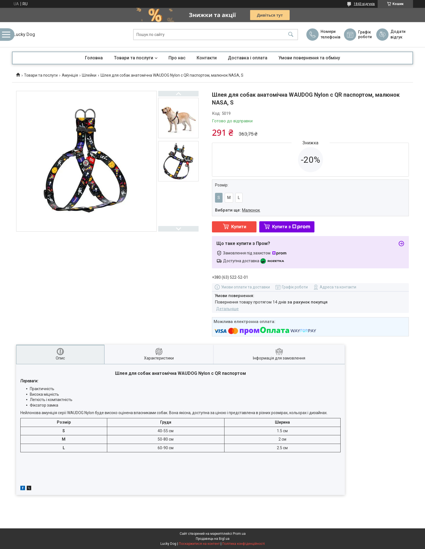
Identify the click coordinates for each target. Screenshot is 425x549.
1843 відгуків (364, 4)
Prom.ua (239, 534)
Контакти (207, 57)
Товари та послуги (133, 57)
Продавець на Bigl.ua (212, 539)
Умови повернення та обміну (309, 57)
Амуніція (70, 75)
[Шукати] (290, 35)
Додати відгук (398, 34)
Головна (94, 57)
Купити (238, 226)
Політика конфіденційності (243, 544)
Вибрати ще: (237, 210)
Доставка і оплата (247, 57)
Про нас (176, 57)
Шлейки (89, 75)
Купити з (291, 226)
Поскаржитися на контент (199, 544)
